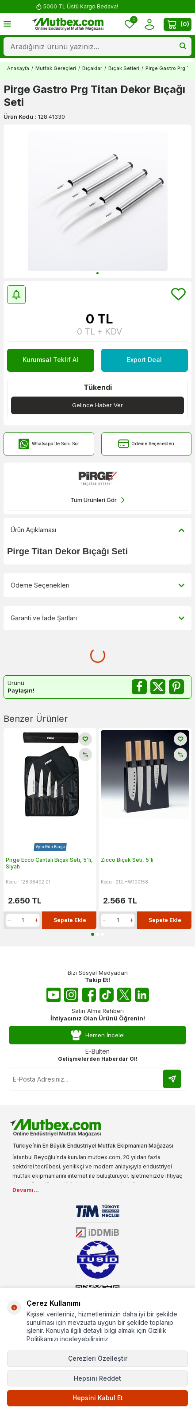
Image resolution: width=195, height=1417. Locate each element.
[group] (97, 201)
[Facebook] (89, 995)
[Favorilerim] (129, 24)
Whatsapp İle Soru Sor (49, 443)
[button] (97, 273)
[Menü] (7, 23)
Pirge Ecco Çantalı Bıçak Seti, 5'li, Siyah (49, 863)
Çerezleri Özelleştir (97, 1358)
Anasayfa (18, 68)
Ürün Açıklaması (97, 530)
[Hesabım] (149, 24)
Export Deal (144, 359)
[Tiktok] (106, 995)
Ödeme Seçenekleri (146, 443)
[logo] (67, 24)
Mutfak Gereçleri (55, 68)
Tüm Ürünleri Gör (97, 500)
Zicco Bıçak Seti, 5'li (127, 859)
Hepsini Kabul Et (98, 1397)
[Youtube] (53, 995)
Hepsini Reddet (97, 1378)
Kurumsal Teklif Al (50, 359)
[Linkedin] (142, 995)
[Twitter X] (124, 995)
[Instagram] (71, 995)
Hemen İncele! (98, 1035)
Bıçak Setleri (123, 68)
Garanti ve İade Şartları (97, 618)
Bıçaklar (92, 68)
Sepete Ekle (70, 920)
